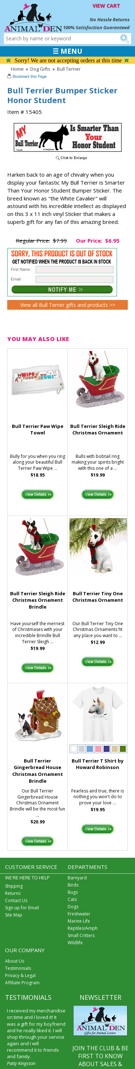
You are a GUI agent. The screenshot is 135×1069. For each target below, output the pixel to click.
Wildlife (75, 943)
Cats (72, 899)
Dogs (73, 907)
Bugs (73, 892)
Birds (73, 885)
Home (17, 69)
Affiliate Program (22, 983)
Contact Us (16, 900)
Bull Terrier (69, 69)
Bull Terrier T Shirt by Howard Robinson (97, 764)
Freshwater (79, 914)
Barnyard (77, 878)
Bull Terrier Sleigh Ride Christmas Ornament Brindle (37, 600)
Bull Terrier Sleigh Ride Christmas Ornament (97, 429)
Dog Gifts (40, 69)
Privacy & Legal (20, 975)
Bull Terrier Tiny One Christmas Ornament (97, 597)
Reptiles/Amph (83, 928)
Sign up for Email (22, 908)
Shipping (14, 886)
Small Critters (81, 935)
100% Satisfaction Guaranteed (96, 27)
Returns (13, 893)
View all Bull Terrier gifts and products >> (67, 304)
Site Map (13, 915)
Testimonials (18, 968)
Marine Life (79, 921)
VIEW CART (106, 5)
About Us (14, 961)
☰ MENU (67, 51)
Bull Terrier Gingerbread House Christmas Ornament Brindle (37, 770)
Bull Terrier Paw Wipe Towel (37, 429)
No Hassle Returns (110, 19)
